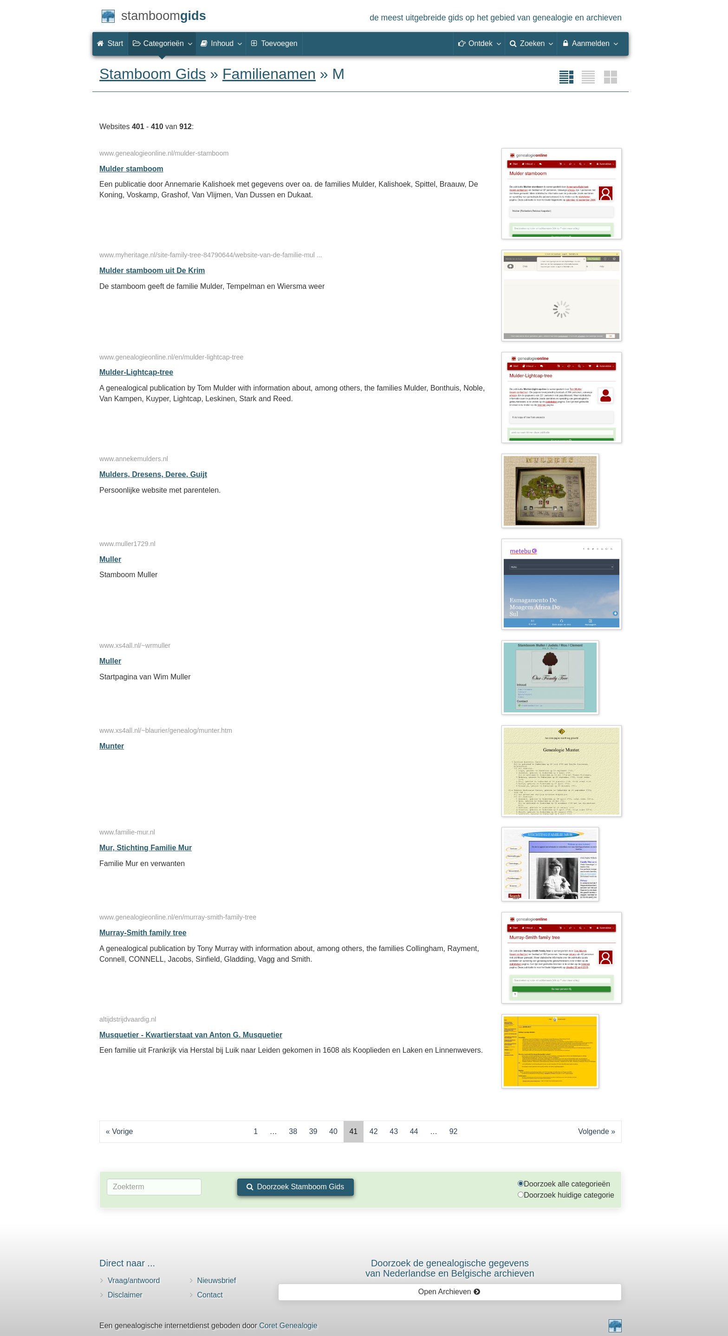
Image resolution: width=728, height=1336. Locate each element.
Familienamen (269, 73)
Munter (111, 746)
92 (453, 1131)
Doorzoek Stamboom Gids (295, 1187)
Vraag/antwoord (134, 1280)
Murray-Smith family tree (143, 933)
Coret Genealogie (288, 1325)
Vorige (122, 1131)
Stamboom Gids (152, 73)
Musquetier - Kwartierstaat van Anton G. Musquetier (190, 1035)
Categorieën (162, 43)
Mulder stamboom (131, 169)
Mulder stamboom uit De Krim (152, 270)
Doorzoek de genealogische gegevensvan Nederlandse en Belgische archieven (449, 1268)
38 (293, 1131)
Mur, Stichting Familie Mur (145, 848)
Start (110, 43)
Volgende (593, 1131)
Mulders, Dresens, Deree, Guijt (153, 474)
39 (313, 1131)
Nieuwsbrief (216, 1280)
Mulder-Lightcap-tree (136, 372)
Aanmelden (589, 43)
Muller (110, 559)
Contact (210, 1295)
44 (414, 1131)
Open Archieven (449, 1292)
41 (353, 1131)
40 (333, 1131)
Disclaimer (125, 1295)
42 (374, 1131)
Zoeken (531, 43)
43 (394, 1131)
